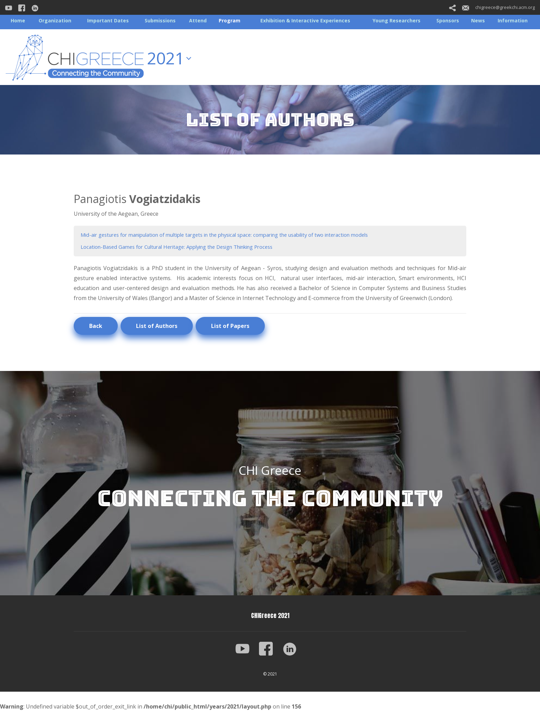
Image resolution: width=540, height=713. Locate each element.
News (478, 20)
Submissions (160, 20)
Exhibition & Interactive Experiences (305, 20)
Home (18, 20)
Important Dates (108, 20)
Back (95, 327)
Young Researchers (396, 20)
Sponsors (447, 20)
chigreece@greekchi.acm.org (498, 7)
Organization (55, 20)
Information (513, 20)
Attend (198, 20)
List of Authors (156, 327)
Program (229, 20)
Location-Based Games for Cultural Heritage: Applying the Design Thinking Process (189, 248)
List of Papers (230, 327)
